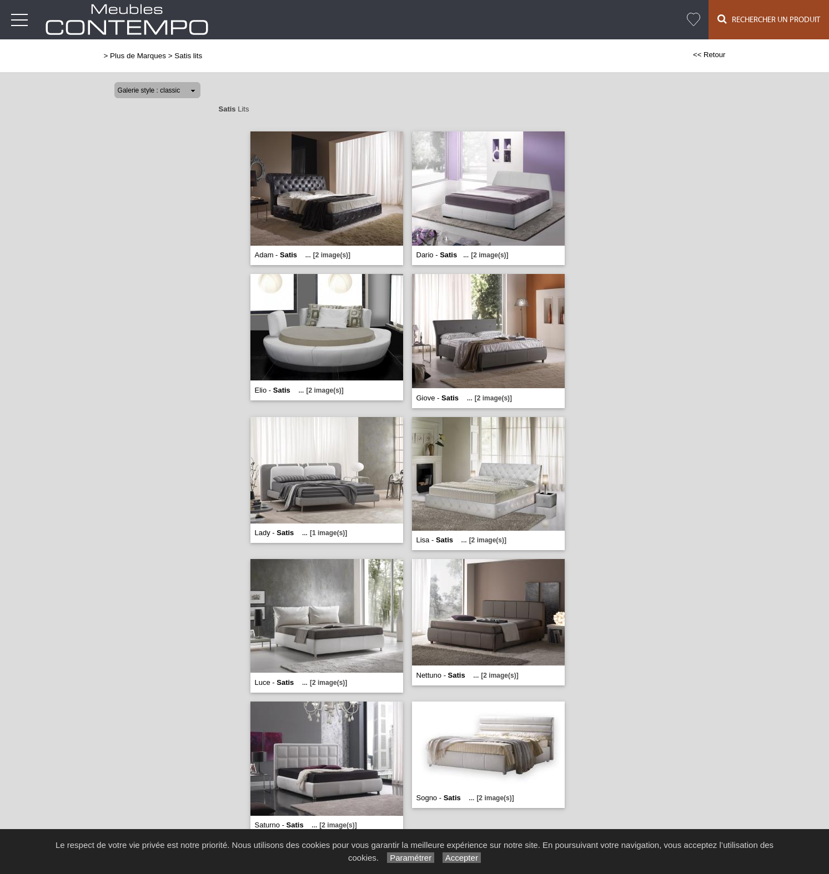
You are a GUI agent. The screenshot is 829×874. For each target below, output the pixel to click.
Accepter (461, 857)
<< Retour (709, 54)
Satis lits (188, 56)
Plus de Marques (138, 56)
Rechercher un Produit (768, 19)
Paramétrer (411, 857)
